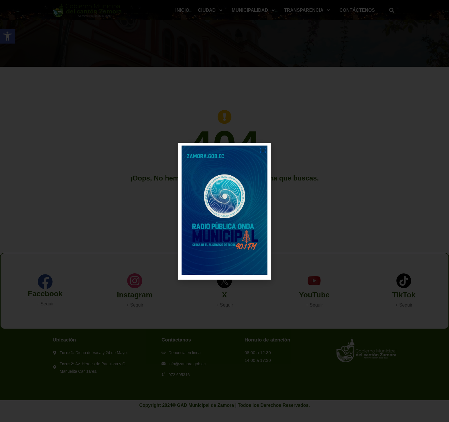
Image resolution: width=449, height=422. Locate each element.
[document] (224, 211)
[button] (263, 150)
